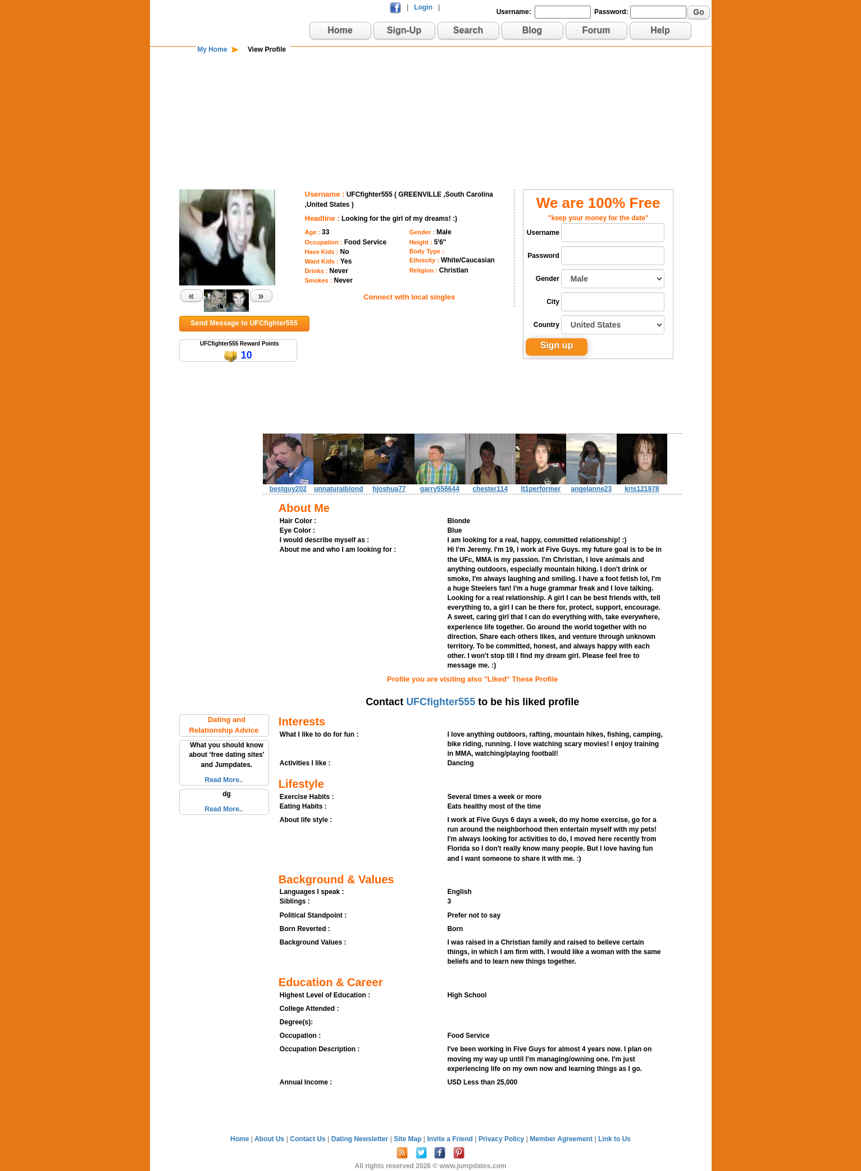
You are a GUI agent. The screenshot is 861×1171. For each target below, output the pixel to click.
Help (660, 30)
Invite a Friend (451, 1139)
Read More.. (223, 780)
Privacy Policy (502, 1139)
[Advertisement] (430, 91)
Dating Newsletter (360, 1139)
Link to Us (614, 1139)
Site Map (408, 1139)
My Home (212, 49)
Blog (532, 30)
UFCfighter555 (440, 701)
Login (423, 7)
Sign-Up (404, 30)
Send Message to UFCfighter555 (244, 323)
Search (468, 30)
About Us (270, 1139)
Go (698, 11)
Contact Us (308, 1139)
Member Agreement (562, 1139)
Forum (596, 30)
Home (339, 30)
